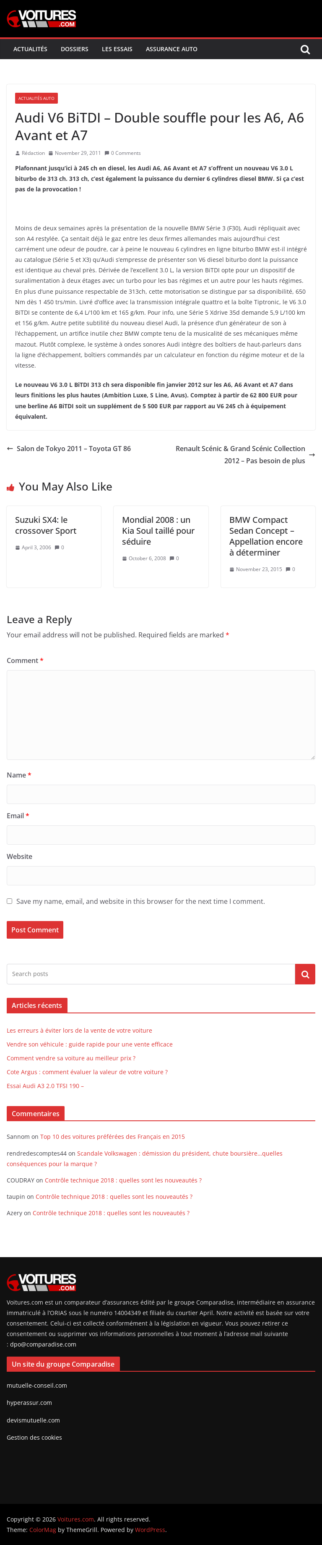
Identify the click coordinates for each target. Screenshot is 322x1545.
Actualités (30, 49)
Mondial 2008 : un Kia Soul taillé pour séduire (158, 530)
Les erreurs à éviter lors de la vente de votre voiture (79, 1030)
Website (19, 856)
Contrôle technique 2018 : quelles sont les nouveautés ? (123, 1180)
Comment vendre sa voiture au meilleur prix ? (71, 1058)
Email (18, 815)
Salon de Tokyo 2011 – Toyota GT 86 (69, 448)
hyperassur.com (29, 1403)
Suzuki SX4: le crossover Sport (46, 525)
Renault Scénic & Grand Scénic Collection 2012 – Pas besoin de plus (245, 454)
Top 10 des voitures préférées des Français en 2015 (112, 1136)
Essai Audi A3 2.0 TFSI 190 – (45, 1086)
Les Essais (117, 49)
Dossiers (74, 49)
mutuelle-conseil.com (37, 1385)
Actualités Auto (36, 98)
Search (305, 974)
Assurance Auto (171, 49)
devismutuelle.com (33, 1420)
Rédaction (33, 153)
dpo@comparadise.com (43, 1344)
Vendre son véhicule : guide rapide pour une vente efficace (90, 1044)
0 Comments (122, 153)
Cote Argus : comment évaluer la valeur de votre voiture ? (87, 1072)
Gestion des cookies (34, 1437)
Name (19, 775)
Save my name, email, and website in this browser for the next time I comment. (140, 901)
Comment (25, 660)
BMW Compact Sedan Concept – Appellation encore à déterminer (266, 536)
